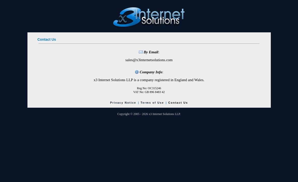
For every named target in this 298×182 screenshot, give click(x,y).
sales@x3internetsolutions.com (149, 60)
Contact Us (178, 102)
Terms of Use (152, 102)
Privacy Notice (123, 102)
